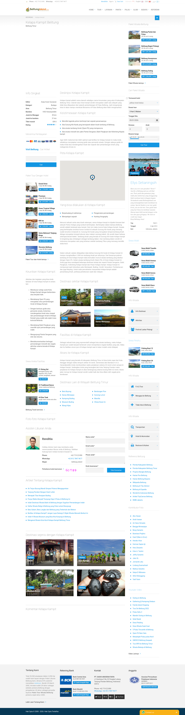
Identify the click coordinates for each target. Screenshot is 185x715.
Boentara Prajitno (139, 534)
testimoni (37, 683)
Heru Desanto (138, 548)
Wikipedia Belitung (139, 482)
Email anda (90, 446)
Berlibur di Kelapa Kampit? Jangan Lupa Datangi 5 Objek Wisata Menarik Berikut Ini (58, 513)
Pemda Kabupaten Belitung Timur (145, 468)
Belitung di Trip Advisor (141, 486)
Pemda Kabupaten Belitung (142, 465)
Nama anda (90, 437)
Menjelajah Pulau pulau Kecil (143, 637)
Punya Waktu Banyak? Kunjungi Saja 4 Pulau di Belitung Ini (49, 499)
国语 (148, 1)
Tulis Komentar (116, 470)
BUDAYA (144, 9)
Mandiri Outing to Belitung (142, 615)
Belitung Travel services (34, 410)
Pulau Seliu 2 (137, 612)
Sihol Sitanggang (139, 576)
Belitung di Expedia (139, 489)
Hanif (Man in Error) (140, 537)
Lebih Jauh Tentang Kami (35, 702)
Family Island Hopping (141, 605)
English (139, 1)
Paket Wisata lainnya (136, 83)
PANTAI (118, 9)
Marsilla (97, 398)
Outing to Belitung (139, 598)
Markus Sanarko (138, 569)
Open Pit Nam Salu (139, 633)
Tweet (99, 697)
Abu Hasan (137, 516)
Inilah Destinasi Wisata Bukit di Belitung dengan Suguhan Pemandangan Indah (56, 503)
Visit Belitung (32, 149)
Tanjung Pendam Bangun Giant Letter (41, 492)
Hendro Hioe (137, 541)
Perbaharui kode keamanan (52, 469)
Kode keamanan (92, 466)
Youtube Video (135, 590)
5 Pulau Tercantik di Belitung (143, 630)
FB (106, 697)
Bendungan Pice (100, 391)
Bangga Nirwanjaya (140, 527)
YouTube (120, 697)
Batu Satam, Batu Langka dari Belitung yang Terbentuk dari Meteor (52, 510)
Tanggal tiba (133, 116)
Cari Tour (144, 145)
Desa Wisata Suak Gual (141, 626)
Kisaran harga (134, 134)
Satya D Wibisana (139, 572)
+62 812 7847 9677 (61, 1)
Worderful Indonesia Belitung (143, 493)
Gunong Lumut (99, 395)
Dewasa (131, 125)
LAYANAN (108, 9)
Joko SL (135, 558)
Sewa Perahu (134, 340)
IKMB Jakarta (137, 500)
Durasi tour (133, 107)
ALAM (135, 9)
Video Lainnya (134, 654)
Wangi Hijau (66, 405)
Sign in (111, 1)
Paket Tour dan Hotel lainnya (36, 259)
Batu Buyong (66, 391)
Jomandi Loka (138, 562)
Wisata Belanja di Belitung (142, 647)
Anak (147, 125)
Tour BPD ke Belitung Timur (143, 644)
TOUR (99, 9)
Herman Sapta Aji (139, 544)
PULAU (127, 9)
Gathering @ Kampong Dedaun (144, 601)
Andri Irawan (137, 519)
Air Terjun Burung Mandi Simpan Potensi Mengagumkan (48, 488)
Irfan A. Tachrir (138, 551)
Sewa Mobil (134, 240)
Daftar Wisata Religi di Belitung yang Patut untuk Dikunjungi (49, 506)
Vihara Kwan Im (100, 402)
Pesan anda (90, 455)
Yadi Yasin (136, 579)
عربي (155, 1)
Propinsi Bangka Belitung (142, 472)
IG (112, 697)
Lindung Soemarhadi (140, 565)
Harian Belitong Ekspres (141, 479)
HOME (91, 9)
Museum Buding (68, 402)
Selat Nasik (137, 619)
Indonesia (129, 1)
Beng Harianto (138, 530)
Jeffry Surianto (138, 555)
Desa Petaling (138, 623)
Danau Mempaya (68, 395)
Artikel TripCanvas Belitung (142, 496)
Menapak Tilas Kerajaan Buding (39, 496)
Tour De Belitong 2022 (141, 608)
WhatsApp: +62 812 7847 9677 (105, 691)
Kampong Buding (68, 398)
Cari (41, 165)
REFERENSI (155, 9)
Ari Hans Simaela (139, 523)
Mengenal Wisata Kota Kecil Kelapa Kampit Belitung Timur (49, 520)
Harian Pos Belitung (140, 475)
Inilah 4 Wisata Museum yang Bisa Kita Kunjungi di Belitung (49, 517)
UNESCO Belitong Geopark (142, 640)
